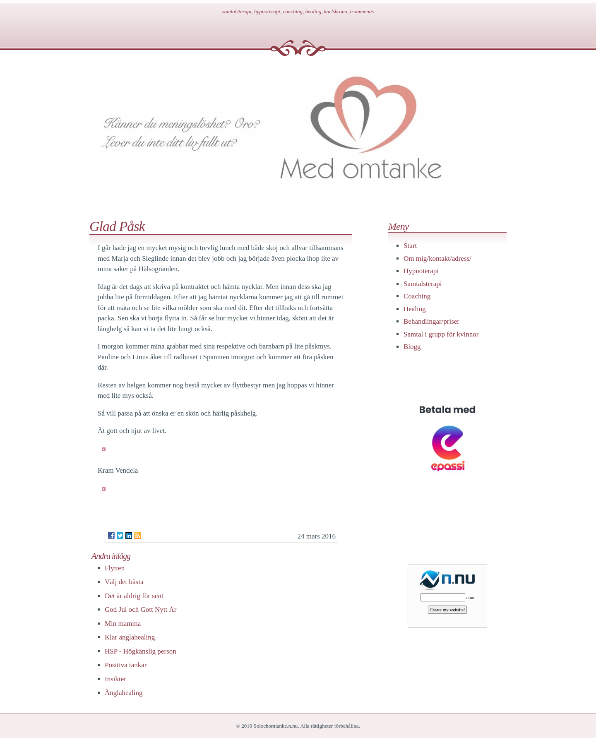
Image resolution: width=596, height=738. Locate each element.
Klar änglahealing (130, 637)
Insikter (115, 679)
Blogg (412, 347)
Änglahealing (124, 693)
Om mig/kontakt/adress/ (437, 258)
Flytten (115, 568)
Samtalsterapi (423, 284)
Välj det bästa (124, 582)
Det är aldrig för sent (134, 596)
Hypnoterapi (421, 271)
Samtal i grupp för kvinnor (441, 334)
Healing (415, 309)
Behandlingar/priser (431, 321)
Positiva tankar (126, 665)
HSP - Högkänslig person (140, 651)
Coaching (417, 296)
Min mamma (123, 623)
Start (410, 246)
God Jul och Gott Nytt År (140, 609)
